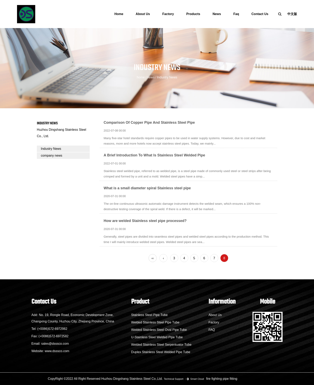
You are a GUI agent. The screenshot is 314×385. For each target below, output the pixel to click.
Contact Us (260, 14)
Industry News (51, 148)
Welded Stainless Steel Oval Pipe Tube (159, 329)
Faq (236, 14)
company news (51, 155)
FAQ (211, 329)
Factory (168, 14)
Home (118, 14)
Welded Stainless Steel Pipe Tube (155, 322)
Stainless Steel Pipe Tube (149, 315)
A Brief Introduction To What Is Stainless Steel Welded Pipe (154, 155)
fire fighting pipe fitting (221, 378)
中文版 (292, 14)
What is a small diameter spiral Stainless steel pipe (147, 188)
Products (193, 14)
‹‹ (153, 258)
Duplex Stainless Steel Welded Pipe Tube (160, 352)
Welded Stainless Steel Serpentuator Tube (161, 344)
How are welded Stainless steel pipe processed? (145, 221)
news (151, 77)
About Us (143, 14)
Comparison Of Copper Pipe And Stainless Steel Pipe (149, 123)
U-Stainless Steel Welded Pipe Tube (157, 337)
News (217, 14)
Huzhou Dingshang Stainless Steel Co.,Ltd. (132, 378)
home (141, 77)
